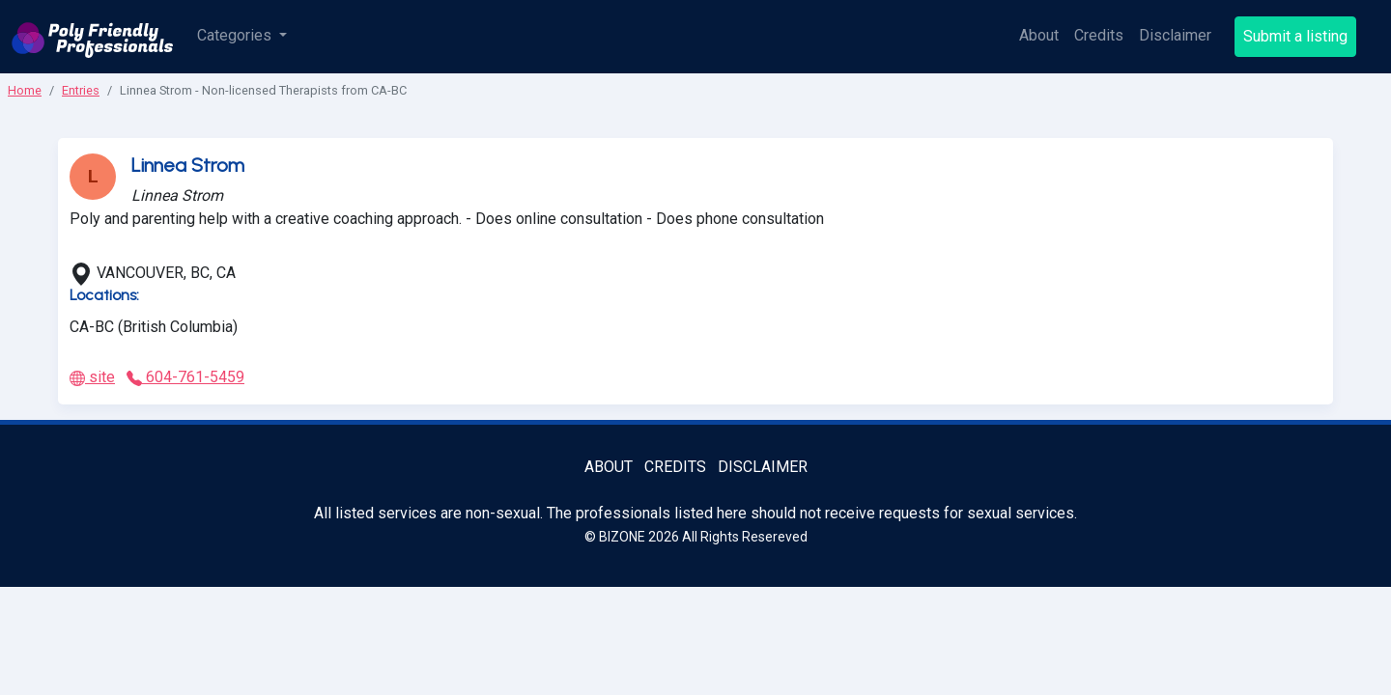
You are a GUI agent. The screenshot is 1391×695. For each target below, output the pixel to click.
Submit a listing (1295, 36)
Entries (80, 90)
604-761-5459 (185, 377)
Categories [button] (236, 35)
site (92, 377)
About (1039, 35)
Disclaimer (1175, 35)
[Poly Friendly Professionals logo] (93, 37)
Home (25, 90)
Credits (1098, 35)
